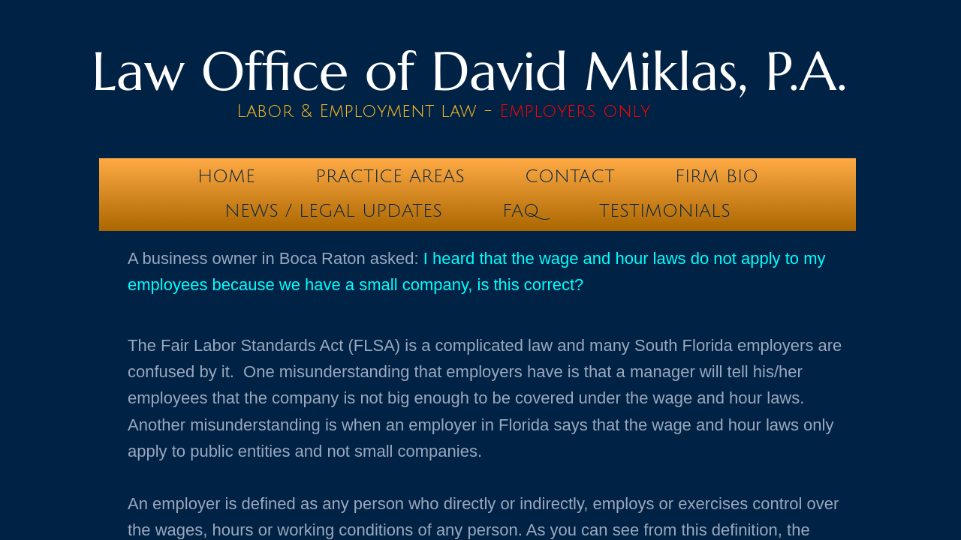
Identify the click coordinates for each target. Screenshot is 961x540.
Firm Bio (716, 176)
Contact (570, 176)
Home (226, 176)
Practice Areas (390, 176)
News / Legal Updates (333, 210)
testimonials (665, 210)
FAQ (520, 210)
